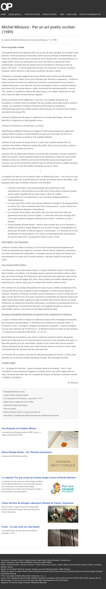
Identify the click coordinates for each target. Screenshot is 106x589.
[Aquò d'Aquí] (41, 560)
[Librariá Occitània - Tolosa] (16, 565)
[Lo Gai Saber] (12, 569)
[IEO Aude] (30, 580)
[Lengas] (28, 569)
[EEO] (86, 578)
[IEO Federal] (63, 580)
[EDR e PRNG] (46, 562)
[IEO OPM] (38, 580)
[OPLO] (76, 578)
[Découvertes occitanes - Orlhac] (52, 565)
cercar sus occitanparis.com (90, 14)
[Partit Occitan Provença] (58, 571)
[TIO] (8, 578)
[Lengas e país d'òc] (38, 569)
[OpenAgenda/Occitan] (50, 580)
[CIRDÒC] (34, 578)
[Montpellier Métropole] (39, 582)
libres (62, 14)
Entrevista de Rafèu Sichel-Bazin (15, 405)
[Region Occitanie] (24, 582)
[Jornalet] (14, 560)
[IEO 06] (70, 578)
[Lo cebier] (18, 571)
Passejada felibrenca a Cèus (14, 392)
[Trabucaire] (10, 562)
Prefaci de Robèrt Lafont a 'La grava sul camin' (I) (21, 412)
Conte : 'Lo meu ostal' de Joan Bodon (21, 526)
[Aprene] (91, 578)
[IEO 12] (98, 578)
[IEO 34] (64, 578)
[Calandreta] (15, 578)
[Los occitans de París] (13, 576)
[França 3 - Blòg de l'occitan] (27, 560)
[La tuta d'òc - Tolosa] (33, 565)
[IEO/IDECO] (28, 562)
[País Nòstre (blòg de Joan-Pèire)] (78, 571)
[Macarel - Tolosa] (6, 567)
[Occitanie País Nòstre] (41, 571)
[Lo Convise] (22, 580)
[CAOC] (58, 578)
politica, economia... (50, 14)
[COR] (28, 578)
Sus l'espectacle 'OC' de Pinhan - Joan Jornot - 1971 (22, 399)
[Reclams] (21, 569)
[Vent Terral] (19, 562)
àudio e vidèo (72, 14)
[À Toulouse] (13, 582)
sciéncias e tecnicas (32, 14)
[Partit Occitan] (28, 571)
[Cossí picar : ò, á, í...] (38, 576)
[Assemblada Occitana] (8, 573)
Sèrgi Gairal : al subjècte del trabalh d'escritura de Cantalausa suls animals (31, 415)
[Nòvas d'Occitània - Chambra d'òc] (58, 560)
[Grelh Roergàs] (6, 580)
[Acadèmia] (51, 578)
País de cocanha (9, 409)
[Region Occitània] (96, 571)
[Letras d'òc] (37, 562)
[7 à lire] (14, 580)
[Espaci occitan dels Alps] (72, 565)
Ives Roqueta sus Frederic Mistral (19, 428)
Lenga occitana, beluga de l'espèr (15, 395)
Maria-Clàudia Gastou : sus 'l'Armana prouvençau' (27, 452)
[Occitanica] (42, 578)
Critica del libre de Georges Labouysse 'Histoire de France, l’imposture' (38, 503)
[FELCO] (22, 578)
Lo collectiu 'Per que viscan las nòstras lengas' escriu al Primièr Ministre (39, 477)
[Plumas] (67, 569)
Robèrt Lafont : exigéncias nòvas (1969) (18, 402)
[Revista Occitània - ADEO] (54, 569)
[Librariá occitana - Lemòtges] (91, 565)
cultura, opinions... (15, 14)
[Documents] (26, 576)
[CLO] (81, 578)
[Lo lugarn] (10, 571)
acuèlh (3, 14)
